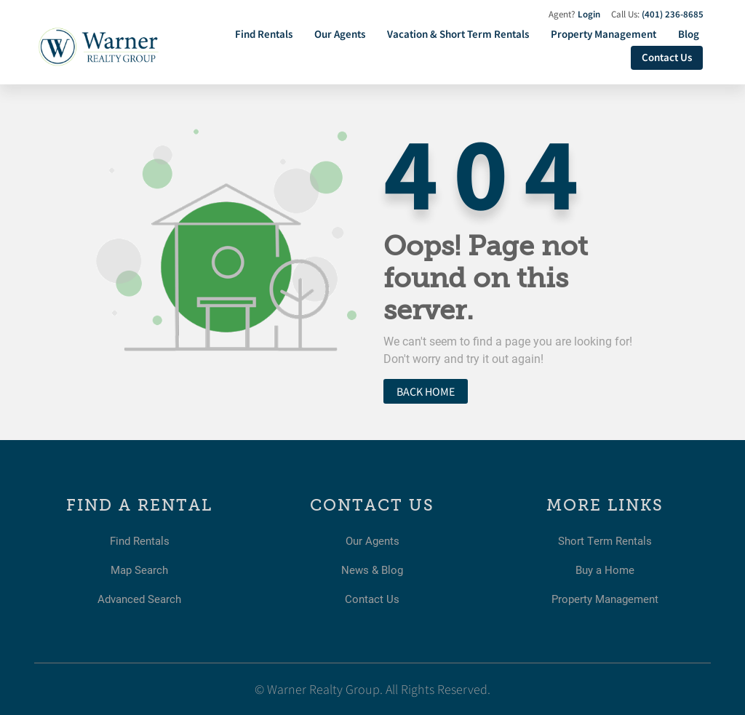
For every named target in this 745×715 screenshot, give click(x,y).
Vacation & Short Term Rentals (458, 34)
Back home (426, 391)
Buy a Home (605, 569)
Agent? (574, 14)
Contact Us (667, 57)
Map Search (139, 569)
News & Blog (372, 569)
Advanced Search (139, 598)
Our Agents (339, 34)
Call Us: (657, 14)
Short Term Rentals (605, 540)
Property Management (603, 34)
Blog (688, 34)
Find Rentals (263, 34)
